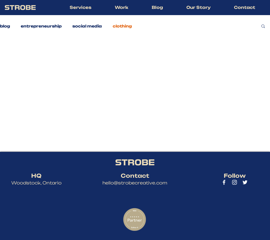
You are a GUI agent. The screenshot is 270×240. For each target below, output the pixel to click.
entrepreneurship (41, 26)
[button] (80, 7)
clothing (122, 26)
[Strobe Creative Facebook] (224, 182)
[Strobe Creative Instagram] (234, 182)
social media (87, 26)
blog (5, 26)
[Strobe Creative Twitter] (245, 182)
